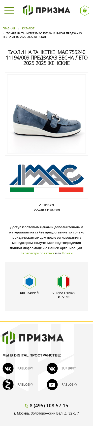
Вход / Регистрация (85, 10)
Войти (67, 253)
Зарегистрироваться (37, 253)
